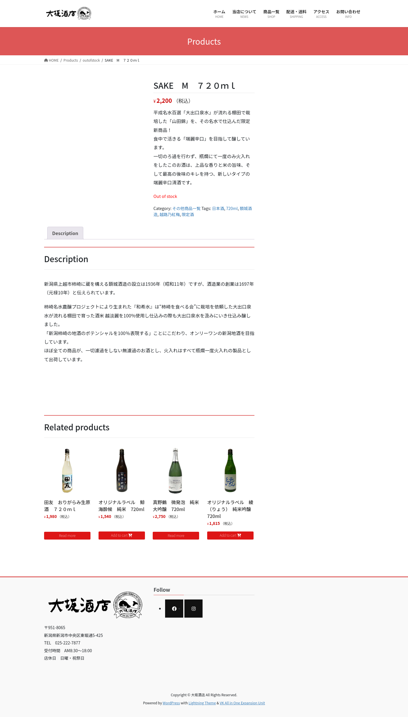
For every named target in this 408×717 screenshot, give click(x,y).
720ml (232, 208)
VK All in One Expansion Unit (242, 702)
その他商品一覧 (186, 208)
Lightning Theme (202, 702)
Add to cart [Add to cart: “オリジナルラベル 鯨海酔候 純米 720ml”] (119, 535)
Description (65, 233)
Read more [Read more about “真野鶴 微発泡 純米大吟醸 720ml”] (176, 535)
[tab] (65, 233)
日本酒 (218, 208)
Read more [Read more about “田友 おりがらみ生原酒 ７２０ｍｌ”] (67, 535)
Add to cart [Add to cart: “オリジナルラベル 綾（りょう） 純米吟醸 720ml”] (228, 535)
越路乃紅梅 (170, 214)
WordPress (171, 702)
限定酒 (188, 214)
